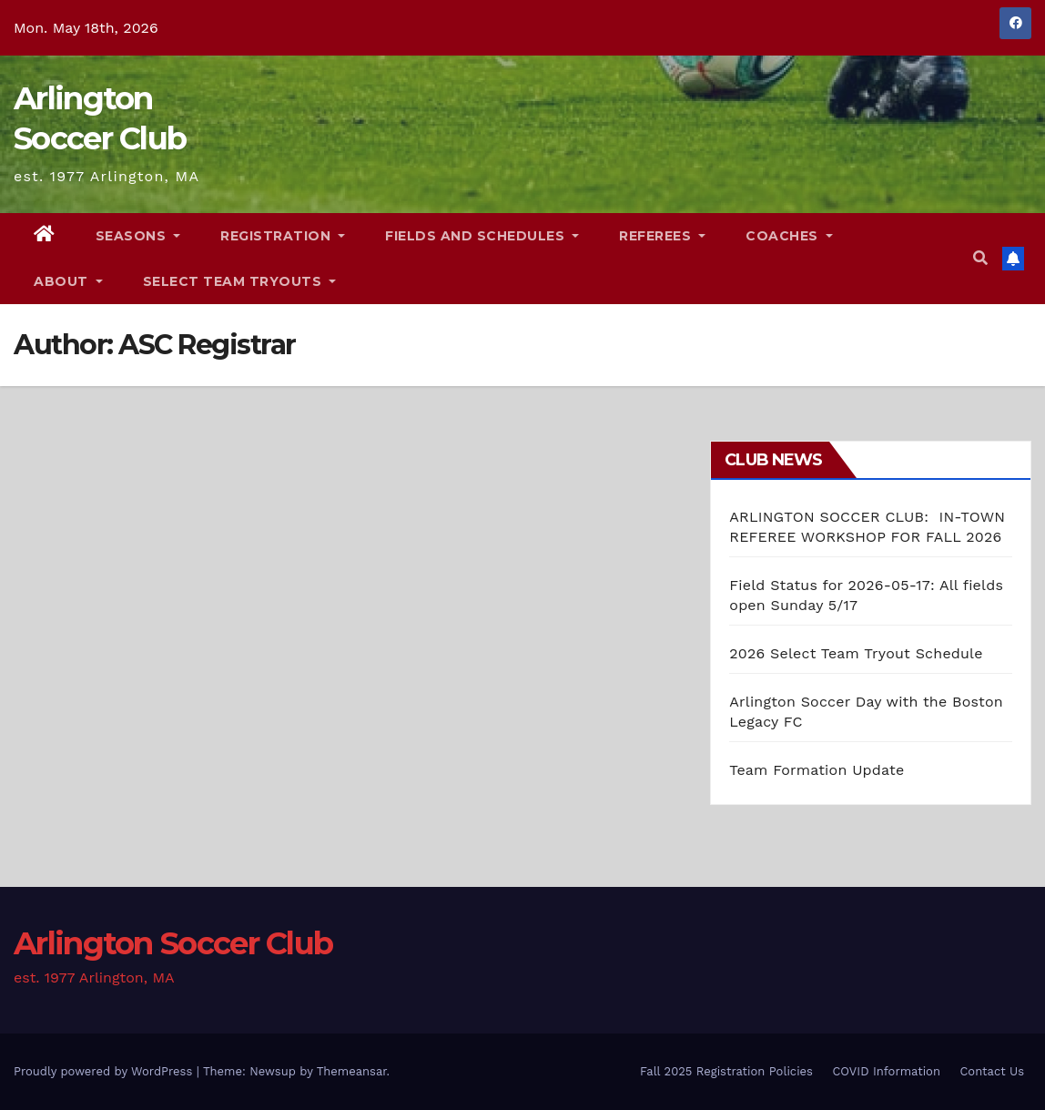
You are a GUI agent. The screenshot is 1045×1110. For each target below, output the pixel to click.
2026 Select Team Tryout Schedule (855, 653)
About (68, 281)
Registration (282, 236)
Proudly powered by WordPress (105, 1071)
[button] (980, 258)
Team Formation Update (816, 770)
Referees (662, 236)
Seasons (138, 236)
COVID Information (886, 1071)
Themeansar (352, 1071)
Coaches (789, 236)
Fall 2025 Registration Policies (726, 1071)
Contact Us (991, 1071)
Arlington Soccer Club (173, 943)
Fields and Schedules (482, 236)
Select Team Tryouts (240, 281)
